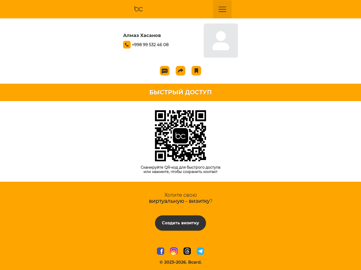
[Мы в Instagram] (174, 251)
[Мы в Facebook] (160, 251)
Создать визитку (180, 222)
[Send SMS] (164, 70)
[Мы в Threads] (187, 251)
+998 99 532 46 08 (150, 44)
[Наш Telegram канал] (200, 251)
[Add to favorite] (196, 70)
